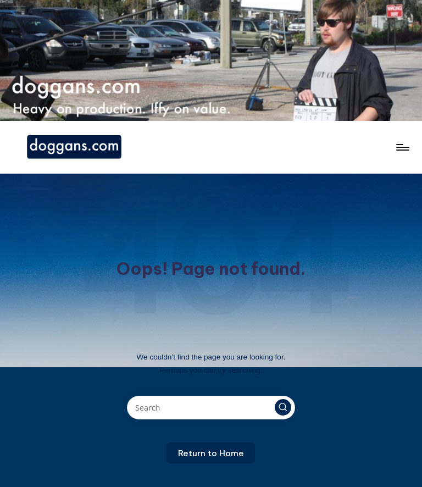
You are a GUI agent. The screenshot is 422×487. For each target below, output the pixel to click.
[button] (283, 407)
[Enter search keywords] (211, 407)
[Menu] (402, 147)
